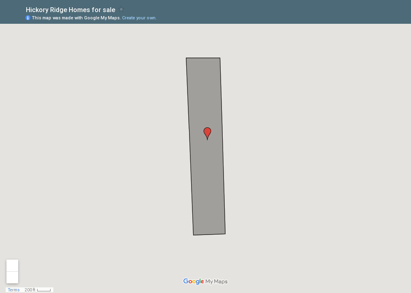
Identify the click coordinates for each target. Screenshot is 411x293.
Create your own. (139, 18)
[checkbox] (121, 9)
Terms (14, 290)
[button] (207, 133)
